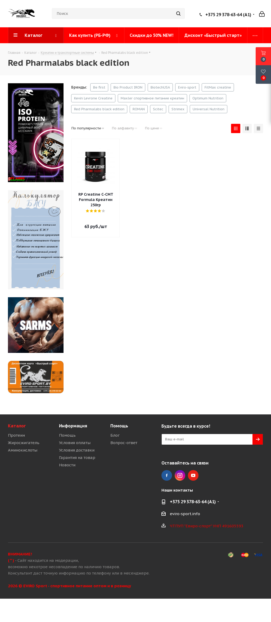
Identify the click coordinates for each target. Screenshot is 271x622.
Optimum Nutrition (207, 98)
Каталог (17, 425)
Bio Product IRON (128, 87)
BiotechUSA (160, 87)
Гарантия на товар (77, 457)
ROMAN (139, 109)
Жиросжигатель (23, 442)
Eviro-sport (187, 87)
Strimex (177, 109)
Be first (99, 87)
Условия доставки (76, 450)
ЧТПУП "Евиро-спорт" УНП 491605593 (206, 525)
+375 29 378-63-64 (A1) (228, 14)
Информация (73, 425)
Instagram (180, 475)
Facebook (166, 475)
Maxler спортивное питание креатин (152, 98)
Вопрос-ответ (123, 442)
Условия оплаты (75, 442)
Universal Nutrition (208, 109)
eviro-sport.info (185, 513)
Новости (67, 464)
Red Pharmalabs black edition (99, 109)
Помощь (67, 435)
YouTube (193, 475)
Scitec (158, 109)
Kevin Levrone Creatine (93, 98)
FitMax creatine (218, 87)
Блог (115, 435)
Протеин (16, 435)
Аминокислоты (22, 450)
